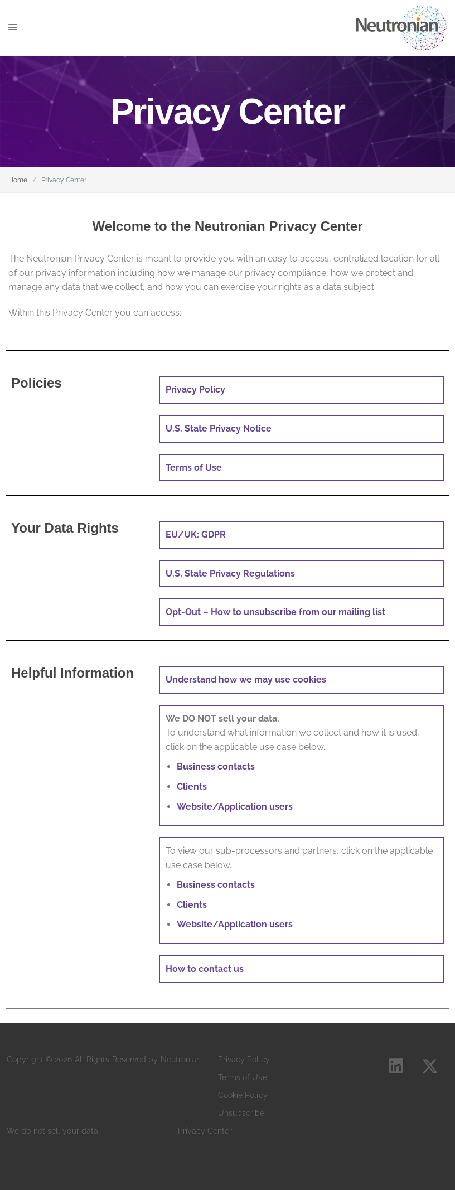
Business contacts (216, 766)
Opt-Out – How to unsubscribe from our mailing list (275, 612)
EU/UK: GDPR (196, 534)
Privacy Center (205, 1130)
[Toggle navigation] (30, 28)
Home (17, 180)
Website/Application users (235, 806)
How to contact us (205, 969)
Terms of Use (194, 467)
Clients (192, 786)
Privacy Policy (244, 1059)
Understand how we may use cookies (246, 679)
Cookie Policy (243, 1095)
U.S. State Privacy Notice (219, 428)
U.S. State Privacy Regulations (230, 573)
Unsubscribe (241, 1113)
